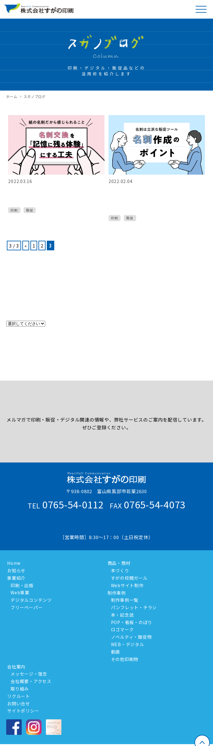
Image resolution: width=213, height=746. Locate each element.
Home (13, 563)
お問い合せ (17, 703)
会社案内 (15, 666)
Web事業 (20, 592)
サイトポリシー (22, 711)
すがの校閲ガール (129, 578)
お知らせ (15, 570)
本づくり (120, 570)
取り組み (20, 689)
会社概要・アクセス (31, 681)
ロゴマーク (122, 629)
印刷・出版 (22, 585)
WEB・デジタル (127, 644)
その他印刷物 (125, 659)
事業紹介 (15, 578)
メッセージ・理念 (29, 674)
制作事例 (116, 592)
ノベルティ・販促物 (131, 637)
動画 (115, 652)
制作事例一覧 (125, 600)
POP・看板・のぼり (132, 622)
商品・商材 (118, 563)
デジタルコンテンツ (31, 600)
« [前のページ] (25, 245)
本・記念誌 (122, 615)
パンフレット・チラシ (134, 607)
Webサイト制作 (127, 585)
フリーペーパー (26, 607)
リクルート (17, 696)
